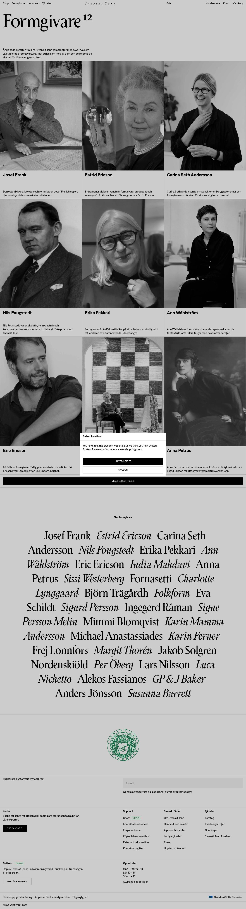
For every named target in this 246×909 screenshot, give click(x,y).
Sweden (123, 470)
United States (123, 461)
